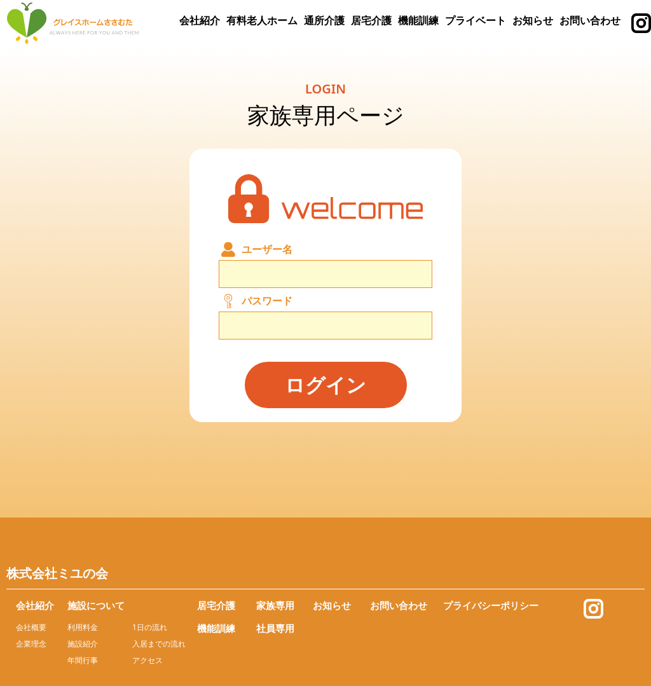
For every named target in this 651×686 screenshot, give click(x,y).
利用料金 (82, 627)
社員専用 (275, 628)
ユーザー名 (267, 249)
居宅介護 (371, 20)
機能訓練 (418, 20)
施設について (96, 605)
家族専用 (275, 605)
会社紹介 (199, 20)
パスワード (267, 301)
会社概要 (31, 627)
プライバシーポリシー (490, 605)
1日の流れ (149, 627)
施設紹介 (82, 643)
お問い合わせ (589, 20)
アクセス (147, 660)
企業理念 (31, 643)
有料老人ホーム (262, 20)
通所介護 (324, 20)
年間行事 (82, 660)
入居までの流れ (159, 643)
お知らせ (532, 20)
